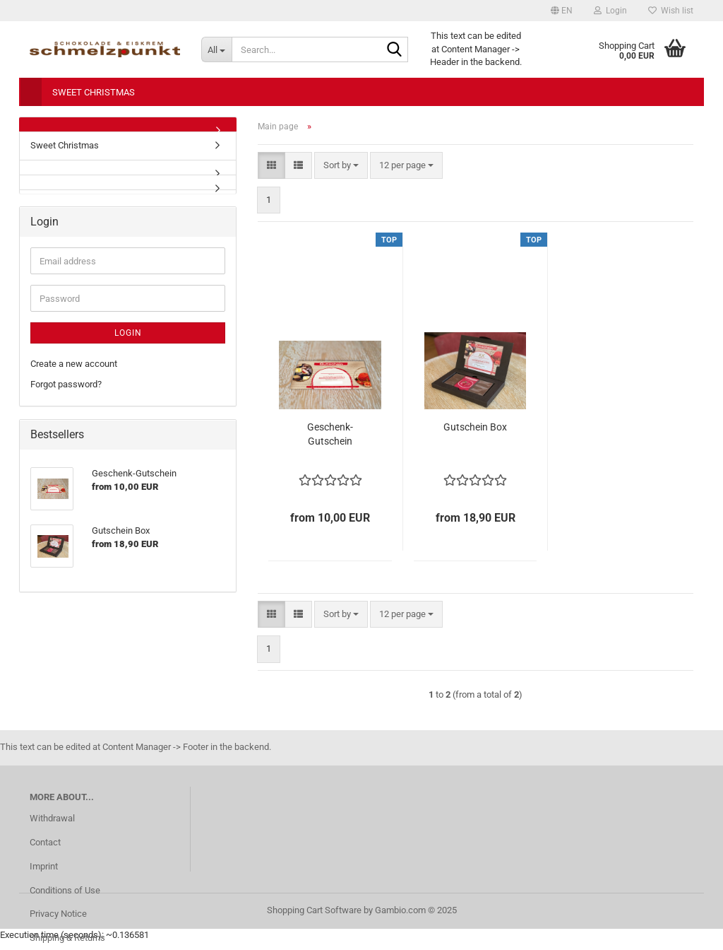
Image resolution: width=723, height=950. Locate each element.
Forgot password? (66, 384)
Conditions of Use (65, 890)
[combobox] (341, 166)
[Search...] (216, 49)
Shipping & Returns (67, 937)
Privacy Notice (58, 913)
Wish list (670, 11)
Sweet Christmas (93, 92)
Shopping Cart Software (314, 910)
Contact (45, 842)
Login (128, 333)
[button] (561, 10)
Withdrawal (52, 818)
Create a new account (73, 363)
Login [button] (610, 11)
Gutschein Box (475, 427)
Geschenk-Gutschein (330, 434)
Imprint (44, 866)
